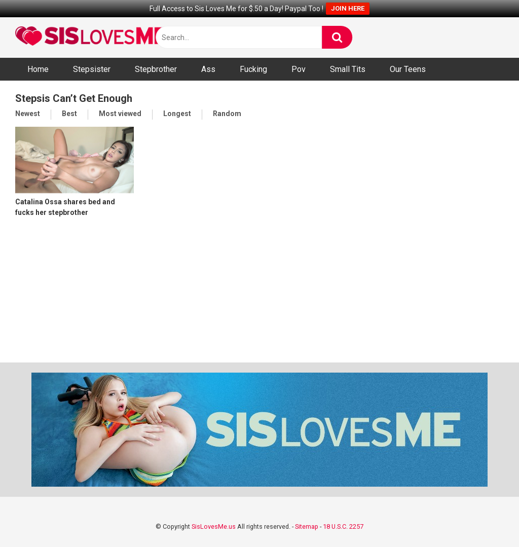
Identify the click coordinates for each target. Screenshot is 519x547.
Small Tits (347, 69)
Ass (208, 69)
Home (38, 69)
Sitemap (306, 526)
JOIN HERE (347, 8)
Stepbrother (156, 69)
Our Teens (408, 69)
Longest (177, 114)
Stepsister (91, 69)
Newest (27, 114)
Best (69, 114)
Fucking (253, 69)
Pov (298, 69)
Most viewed (120, 114)
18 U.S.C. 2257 (343, 526)
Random (227, 114)
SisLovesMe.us (214, 526)
